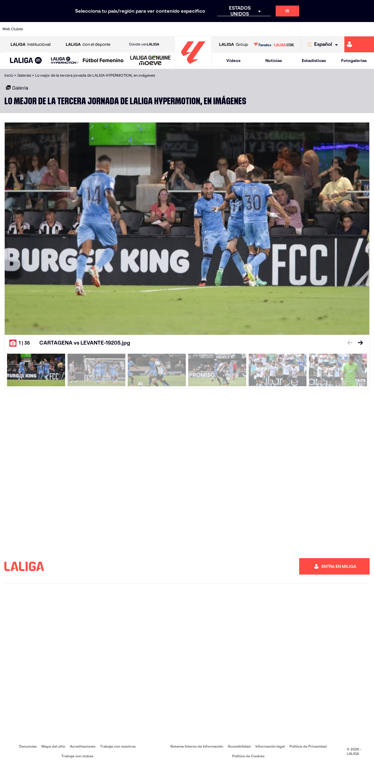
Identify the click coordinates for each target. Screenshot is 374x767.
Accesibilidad (239, 746)
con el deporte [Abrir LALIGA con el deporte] (88, 44)
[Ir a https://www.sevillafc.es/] (332, 29)
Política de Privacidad (308, 746)
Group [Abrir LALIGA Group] (233, 44)
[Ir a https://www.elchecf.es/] (105, 29)
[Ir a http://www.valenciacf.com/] (349, 29)
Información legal (270, 746)
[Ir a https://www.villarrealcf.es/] (367, 29)
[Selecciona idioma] (324, 44)
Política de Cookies (248, 756)
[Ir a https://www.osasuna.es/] (70, 29)
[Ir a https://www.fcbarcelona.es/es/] (123, 29)
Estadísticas (314, 60)
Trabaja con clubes (77, 756)
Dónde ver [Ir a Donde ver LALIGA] (144, 44)
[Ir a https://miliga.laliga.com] (359, 44)
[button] (26, 61)
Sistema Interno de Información (196, 746)
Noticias (273, 60)
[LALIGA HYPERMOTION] (65, 61)
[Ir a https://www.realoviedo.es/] (297, 29)
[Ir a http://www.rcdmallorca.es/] (245, 29)
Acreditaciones (82, 746)
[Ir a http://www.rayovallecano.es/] (192, 29)
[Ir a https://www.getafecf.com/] (140, 29)
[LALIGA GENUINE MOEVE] (150, 60)
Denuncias (28, 746)
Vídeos (233, 60)
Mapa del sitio (53, 746)
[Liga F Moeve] (103, 60)
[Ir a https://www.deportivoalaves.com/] (88, 29)
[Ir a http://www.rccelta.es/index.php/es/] (210, 29)
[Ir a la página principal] (193, 66)
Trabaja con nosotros (118, 746)
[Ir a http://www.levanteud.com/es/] (175, 29)
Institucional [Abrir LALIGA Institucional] (30, 44)
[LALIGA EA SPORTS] (26, 60)
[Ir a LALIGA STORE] (274, 44)
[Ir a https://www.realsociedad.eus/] (315, 29)
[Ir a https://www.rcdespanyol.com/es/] (227, 29)
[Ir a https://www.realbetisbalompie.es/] (262, 29)
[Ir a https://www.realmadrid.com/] (280, 29)
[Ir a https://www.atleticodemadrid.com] (53, 29)
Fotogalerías (354, 60)
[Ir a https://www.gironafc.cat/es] (158, 29)
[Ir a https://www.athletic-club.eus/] (35, 29)
